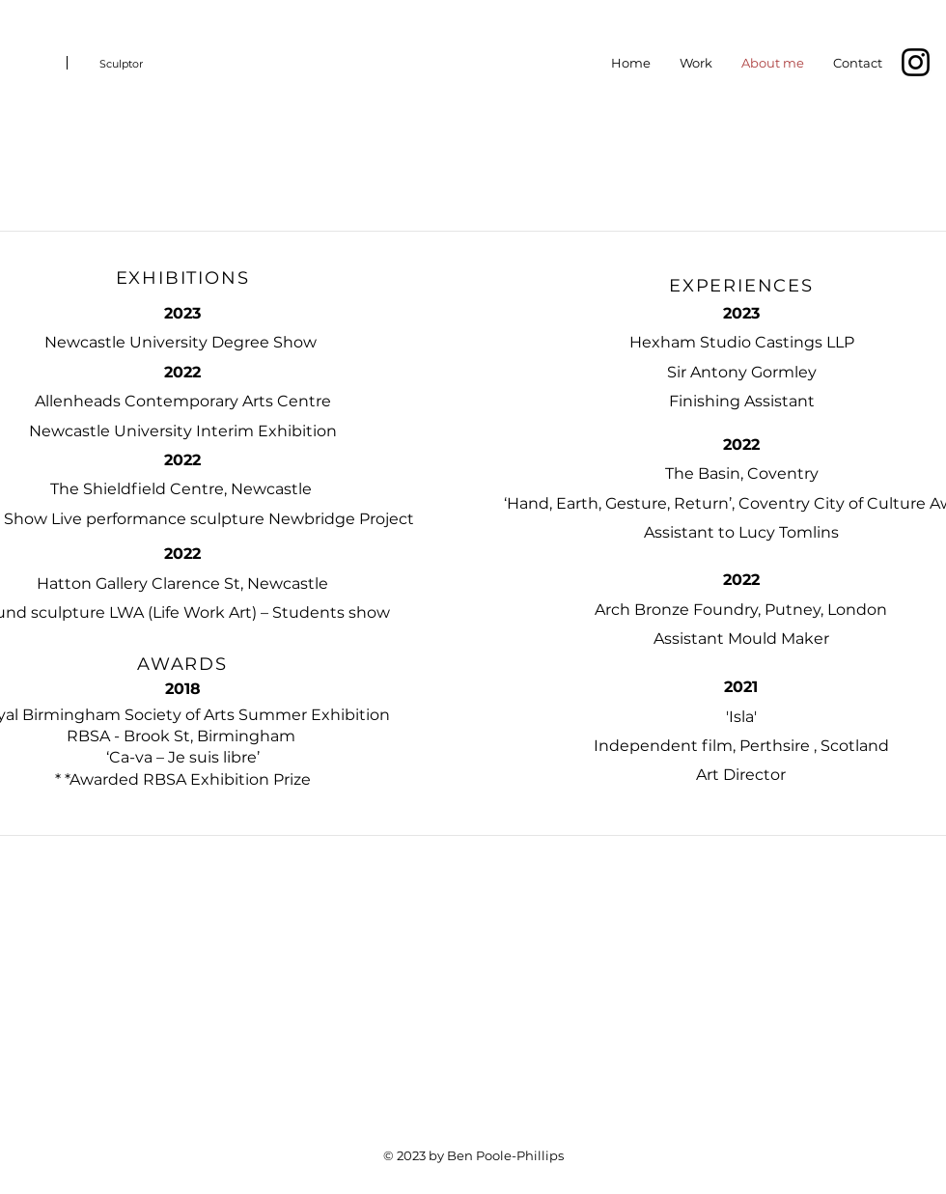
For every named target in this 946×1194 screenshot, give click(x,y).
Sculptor (121, 63)
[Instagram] (915, 62)
